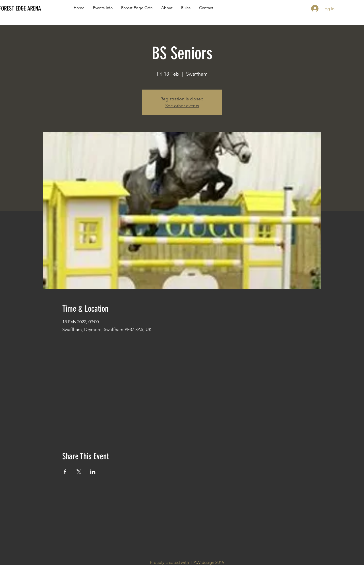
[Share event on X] (79, 471)
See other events (182, 105)
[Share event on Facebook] (65, 471)
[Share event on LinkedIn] (93, 471)
